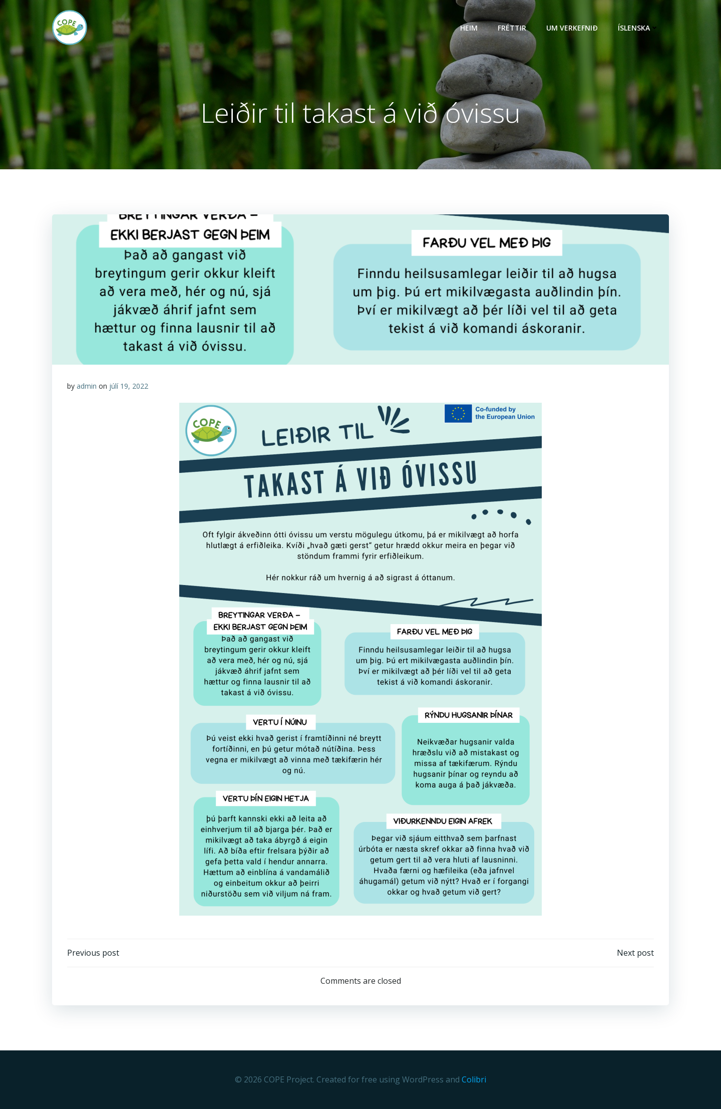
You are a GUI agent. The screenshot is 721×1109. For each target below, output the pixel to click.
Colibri (474, 1079)
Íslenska (638, 28)
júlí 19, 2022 (128, 386)
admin (87, 386)
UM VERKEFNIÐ (572, 28)
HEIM (469, 28)
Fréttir (512, 28)
